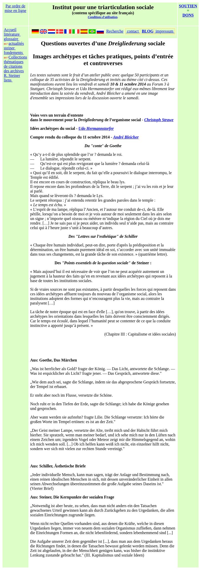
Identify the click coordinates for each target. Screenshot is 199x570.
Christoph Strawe (158, 120)
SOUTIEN (188, 6)
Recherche (115, 31)
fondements (14, 52)
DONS (188, 15)
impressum (164, 31)
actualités (16, 43)
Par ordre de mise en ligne (15, 8)
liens (8, 80)
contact (133, 31)
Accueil (10, 29)
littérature (12, 34)
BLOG (147, 31)
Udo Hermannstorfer (96, 128)
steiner (10, 48)
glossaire (11, 39)
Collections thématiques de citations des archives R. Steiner (15, 66)
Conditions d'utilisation (102, 17)
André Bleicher (126, 137)
